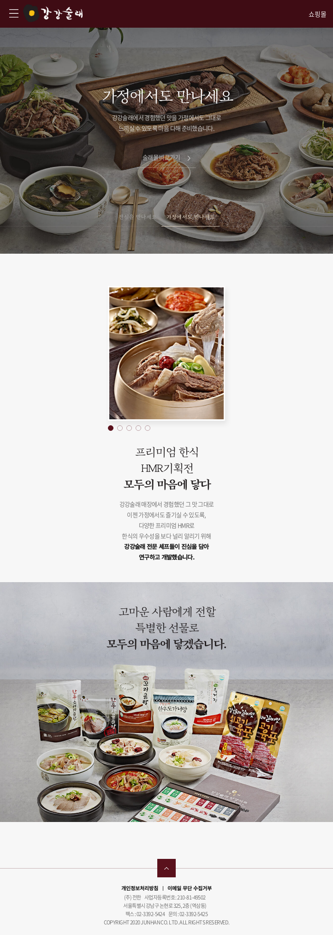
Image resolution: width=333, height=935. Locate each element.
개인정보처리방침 (139, 888)
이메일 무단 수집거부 (189, 888)
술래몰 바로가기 (166, 157)
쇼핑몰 (318, 14)
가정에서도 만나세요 (190, 217)
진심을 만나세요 (137, 217)
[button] (110, 428)
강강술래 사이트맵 (13, 13)
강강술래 (53, 13)
